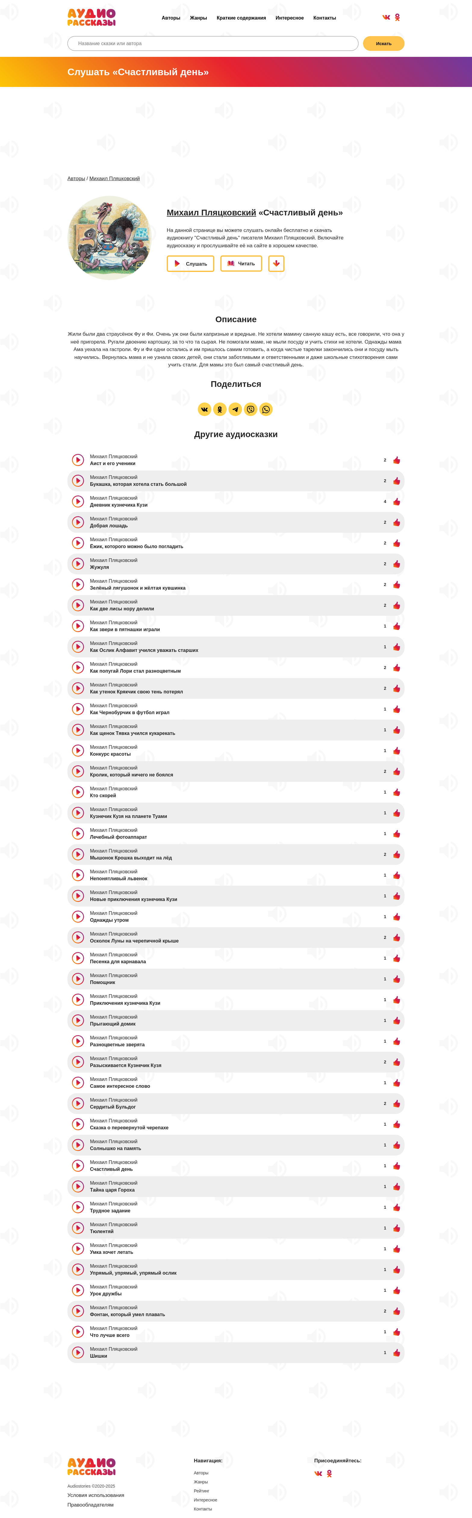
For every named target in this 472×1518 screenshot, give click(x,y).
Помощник (102, 982)
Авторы (171, 17)
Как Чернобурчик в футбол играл (129, 712)
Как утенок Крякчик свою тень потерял (136, 691)
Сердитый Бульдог (113, 1106)
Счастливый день (111, 1169)
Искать (384, 43)
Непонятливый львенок (118, 878)
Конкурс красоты (110, 754)
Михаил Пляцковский (114, 178)
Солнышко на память (115, 1148)
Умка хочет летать (111, 1252)
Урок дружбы (106, 1293)
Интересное (290, 17)
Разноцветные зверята (117, 1044)
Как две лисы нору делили (122, 608)
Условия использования (95, 1495)
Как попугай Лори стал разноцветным (135, 671)
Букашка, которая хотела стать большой (138, 484)
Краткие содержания (241, 17)
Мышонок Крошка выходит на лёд (131, 857)
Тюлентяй (101, 1231)
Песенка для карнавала (118, 961)
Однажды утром (109, 920)
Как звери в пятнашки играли (125, 629)
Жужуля (99, 567)
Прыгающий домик (112, 1023)
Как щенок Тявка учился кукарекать (132, 733)
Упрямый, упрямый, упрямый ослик (133, 1273)
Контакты (324, 17)
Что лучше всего (109, 1335)
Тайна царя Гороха (112, 1189)
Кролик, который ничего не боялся (131, 774)
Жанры (198, 17)
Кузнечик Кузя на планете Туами (128, 816)
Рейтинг (201, 1491)
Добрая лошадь (109, 525)
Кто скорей (103, 795)
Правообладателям (90, 1505)
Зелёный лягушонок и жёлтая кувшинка (137, 588)
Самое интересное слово (120, 1086)
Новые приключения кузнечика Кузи (133, 899)
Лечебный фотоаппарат (118, 837)
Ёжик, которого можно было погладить (136, 546)
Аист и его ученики (112, 463)
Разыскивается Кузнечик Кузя (125, 1065)
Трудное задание (110, 1210)
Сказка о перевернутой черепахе (129, 1127)
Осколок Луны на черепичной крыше (134, 940)
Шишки (98, 1356)
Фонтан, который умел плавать (127, 1314)
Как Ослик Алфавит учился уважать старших (144, 650)
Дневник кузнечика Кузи (119, 505)
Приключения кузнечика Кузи (125, 1003)
